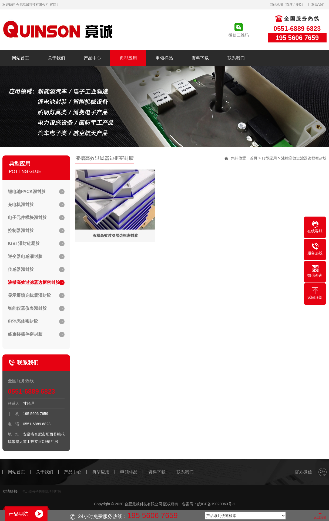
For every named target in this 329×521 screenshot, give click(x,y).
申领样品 (164, 58)
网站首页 (20, 58)
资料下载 (200, 58)
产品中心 (92, 58)
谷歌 (298, 4)
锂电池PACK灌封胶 (27, 191)
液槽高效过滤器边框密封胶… (36, 282)
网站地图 (276, 4)
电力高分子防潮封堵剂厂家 (41, 491)
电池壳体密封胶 (23, 321)
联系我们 (317, 4)
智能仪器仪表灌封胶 (27, 308)
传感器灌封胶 (21, 269)
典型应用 (128, 58)
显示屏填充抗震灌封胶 (29, 295)
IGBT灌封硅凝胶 (24, 243)
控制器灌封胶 (21, 230)
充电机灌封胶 (21, 204)
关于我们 (56, 58)
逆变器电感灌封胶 (25, 256)
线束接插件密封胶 (25, 334)
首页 (253, 158)
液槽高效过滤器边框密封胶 (304, 158)
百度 (289, 4)
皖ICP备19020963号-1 (216, 504)
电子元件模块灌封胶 (27, 217)
